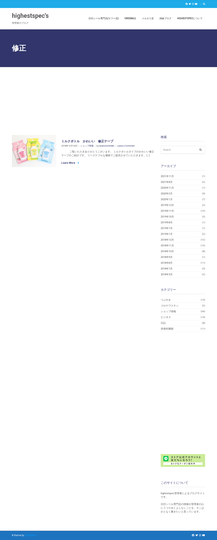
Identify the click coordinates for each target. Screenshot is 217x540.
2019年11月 (167, 210)
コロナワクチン (170, 305)
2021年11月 (167, 176)
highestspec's (30, 15)
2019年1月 (167, 234)
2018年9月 (167, 257)
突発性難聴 (167, 328)
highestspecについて (190, 18)
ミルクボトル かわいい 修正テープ (87, 141)
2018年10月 (167, 251)
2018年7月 (167, 268)
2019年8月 (167, 222)
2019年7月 (167, 228)
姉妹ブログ (165, 18)
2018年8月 (167, 262)
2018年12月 (167, 239)
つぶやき (166, 299)
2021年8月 (167, 182)
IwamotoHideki (106, 146)
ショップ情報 (87, 146)
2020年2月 (167, 193)
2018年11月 (167, 245)
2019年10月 (167, 216)
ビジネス (166, 317)
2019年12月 (167, 205)
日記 (163, 323)
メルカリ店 (148, 18)
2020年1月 (167, 199)
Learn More (70, 162)
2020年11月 (167, 187)
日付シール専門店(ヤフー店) (103, 18)
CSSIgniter (30, 535)
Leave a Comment (126, 146)
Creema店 (130, 18)
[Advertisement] (108, 92)
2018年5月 (167, 274)
